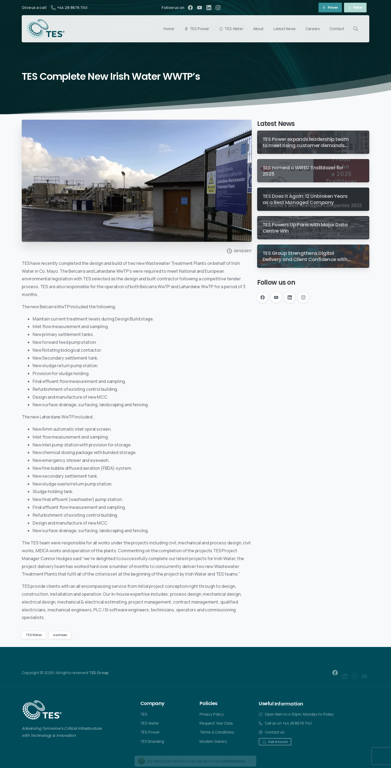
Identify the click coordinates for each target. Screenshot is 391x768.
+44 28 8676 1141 (69, 7)
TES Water (34, 635)
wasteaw (60, 635)
